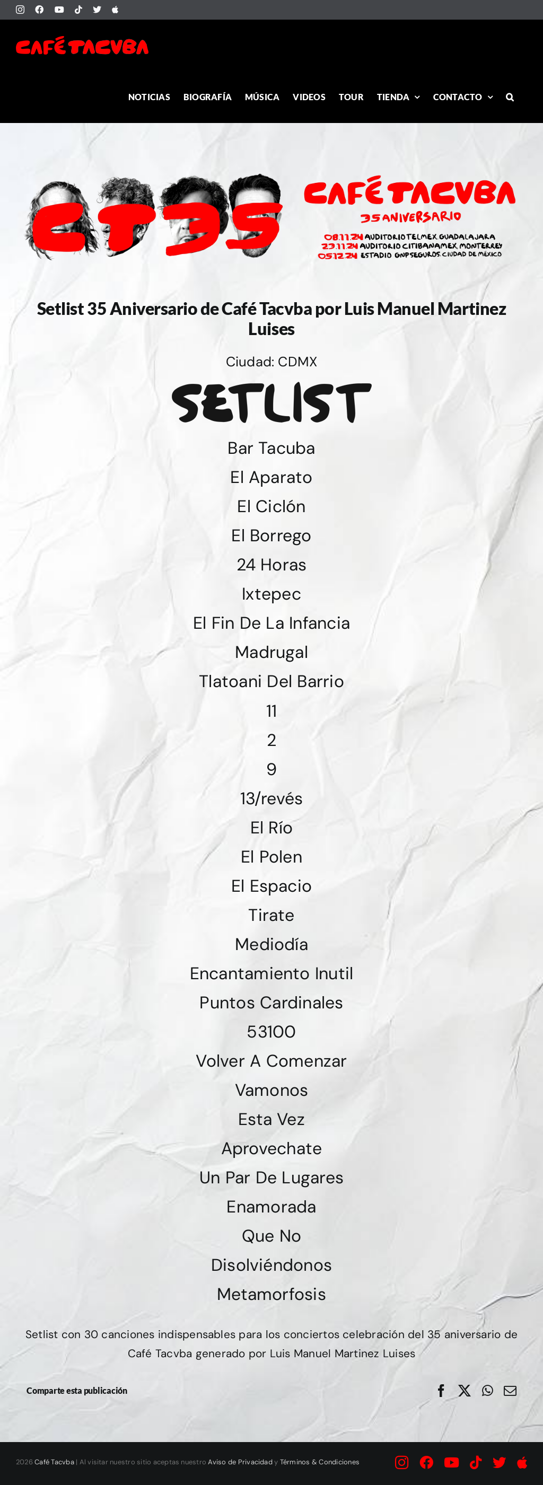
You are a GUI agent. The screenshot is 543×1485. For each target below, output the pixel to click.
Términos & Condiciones (320, 1461)
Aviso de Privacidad (240, 1461)
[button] (510, 96)
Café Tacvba (54, 1461)
